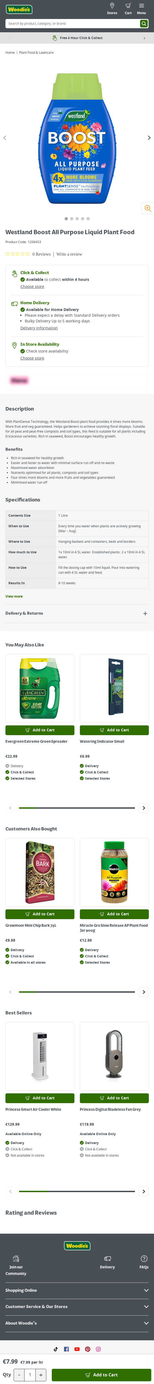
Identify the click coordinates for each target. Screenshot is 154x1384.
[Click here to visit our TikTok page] (55, 1349)
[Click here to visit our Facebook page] (66, 1349)
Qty (7, 1375)
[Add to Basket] (101, 1375)
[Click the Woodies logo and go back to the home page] (19, 9)
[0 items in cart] (128, 9)
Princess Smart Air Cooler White (33, 1109)
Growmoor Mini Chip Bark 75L (30, 925)
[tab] (66, 218)
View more (14, 596)
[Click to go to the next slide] (144, 808)
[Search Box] (77, 23)
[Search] (144, 23)
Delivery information (39, 328)
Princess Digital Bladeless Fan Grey (110, 1109)
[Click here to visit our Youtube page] (77, 1349)
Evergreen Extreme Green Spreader (36, 741)
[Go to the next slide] (149, 137)
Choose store (32, 287)
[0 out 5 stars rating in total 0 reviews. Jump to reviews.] (28, 254)
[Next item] (144, 38)
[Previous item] (9, 38)
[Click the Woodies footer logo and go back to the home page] (77, 1246)
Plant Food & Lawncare (36, 52)
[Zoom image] (147, 208)
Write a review (69, 254)
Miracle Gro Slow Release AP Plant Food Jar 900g (114, 928)
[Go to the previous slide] (5, 137)
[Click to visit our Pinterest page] (87, 1349)
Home (10, 52)
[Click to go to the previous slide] (10, 808)
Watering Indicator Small (102, 741)
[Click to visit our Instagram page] (98, 1349)
